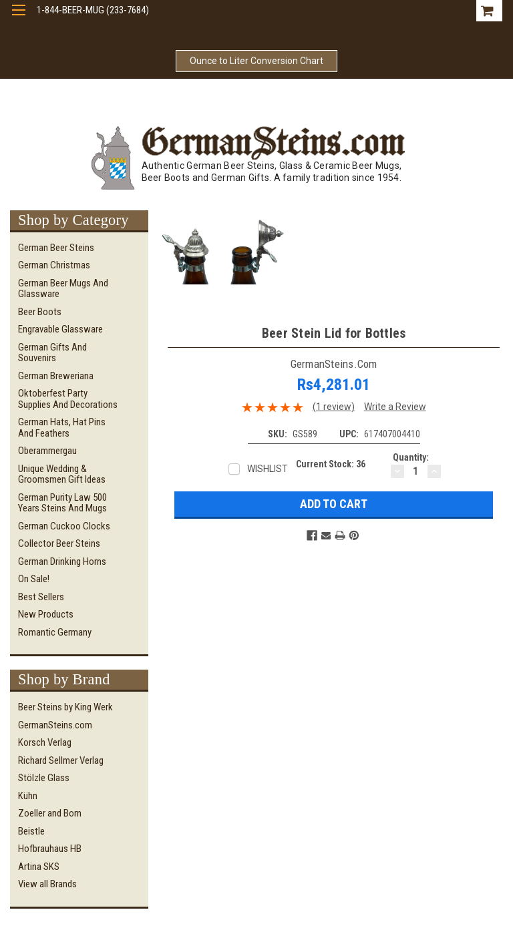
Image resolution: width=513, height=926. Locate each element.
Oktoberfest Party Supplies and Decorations (68, 399)
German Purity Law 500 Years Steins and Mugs (62, 503)
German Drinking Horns (62, 561)
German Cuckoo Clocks (64, 526)
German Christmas (54, 265)
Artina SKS (38, 867)
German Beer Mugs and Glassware (63, 288)
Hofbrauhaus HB (49, 849)
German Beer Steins (56, 248)
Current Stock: (330, 464)
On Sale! (33, 579)
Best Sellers (41, 597)
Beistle (31, 831)
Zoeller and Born (49, 813)
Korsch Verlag (44, 742)
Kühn (27, 796)
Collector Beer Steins (59, 543)
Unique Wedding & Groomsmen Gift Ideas (62, 474)
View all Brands (47, 884)
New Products (45, 614)
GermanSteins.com (55, 725)
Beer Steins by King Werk (65, 707)
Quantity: (411, 457)
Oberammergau (47, 451)
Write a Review (395, 406)
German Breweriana (56, 376)
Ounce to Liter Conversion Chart (256, 60)
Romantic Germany (55, 632)
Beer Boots (39, 312)
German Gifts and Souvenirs (52, 353)
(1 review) (334, 406)
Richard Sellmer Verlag (61, 760)
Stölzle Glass (43, 778)
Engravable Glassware (60, 329)
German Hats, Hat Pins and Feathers (62, 427)
